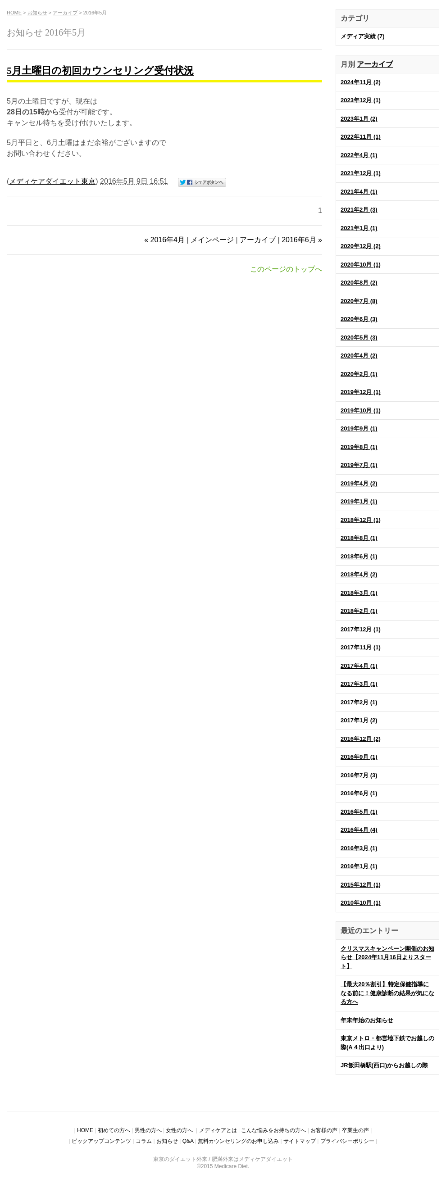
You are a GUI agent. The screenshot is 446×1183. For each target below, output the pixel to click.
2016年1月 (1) (359, 866)
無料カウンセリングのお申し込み (238, 1141)
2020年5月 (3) (359, 337)
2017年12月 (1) (361, 629)
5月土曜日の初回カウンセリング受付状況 (100, 70)
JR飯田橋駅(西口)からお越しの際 (384, 1065)
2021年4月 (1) (359, 191)
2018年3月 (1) (359, 592)
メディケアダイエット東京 (52, 181)
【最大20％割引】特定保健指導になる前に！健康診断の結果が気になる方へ (387, 993)
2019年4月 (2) (359, 483)
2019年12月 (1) (361, 392)
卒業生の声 (355, 1130)
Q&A (188, 1141)
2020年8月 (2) (359, 282)
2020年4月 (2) (359, 355)
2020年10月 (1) (361, 264)
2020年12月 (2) (361, 246)
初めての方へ (114, 1130)
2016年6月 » (302, 240)
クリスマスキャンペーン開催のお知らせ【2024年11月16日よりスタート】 (387, 957)
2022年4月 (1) (359, 155)
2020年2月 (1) (359, 374)
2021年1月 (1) (359, 228)
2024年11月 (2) (361, 82)
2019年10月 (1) (361, 410)
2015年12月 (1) (361, 884)
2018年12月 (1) (361, 520)
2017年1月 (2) (359, 720)
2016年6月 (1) (359, 793)
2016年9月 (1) (359, 756)
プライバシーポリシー (347, 1141)
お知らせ (37, 12)
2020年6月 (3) (359, 319)
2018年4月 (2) (359, 574)
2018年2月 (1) (359, 610)
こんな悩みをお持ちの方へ (273, 1130)
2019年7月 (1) (359, 465)
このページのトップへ (286, 269)
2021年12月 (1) (361, 173)
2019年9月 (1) (359, 428)
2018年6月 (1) (359, 556)
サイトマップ (299, 1141)
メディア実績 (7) (363, 36)
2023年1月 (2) (359, 118)
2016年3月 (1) (359, 848)
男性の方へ (148, 1130)
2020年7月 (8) (359, 301)
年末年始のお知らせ (367, 1020)
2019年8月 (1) (359, 447)
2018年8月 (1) (359, 538)
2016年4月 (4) (359, 829)
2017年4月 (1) (359, 665)
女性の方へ (180, 1130)
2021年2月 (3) (359, 209)
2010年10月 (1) (361, 902)
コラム (144, 1141)
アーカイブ (375, 64)
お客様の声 (323, 1130)
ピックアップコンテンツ (101, 1141)
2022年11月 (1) (361, 136)
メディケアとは (218, 1130)
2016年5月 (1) (359, 811)
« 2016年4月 (164, 240)
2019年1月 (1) (359, 501)
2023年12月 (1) (361, 100)
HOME (14, 12)
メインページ (212, 240)
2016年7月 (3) (359, 775)
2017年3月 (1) (359, 683)
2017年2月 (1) (359, 702)
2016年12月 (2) (361, 738)
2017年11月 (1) (361, 647)
